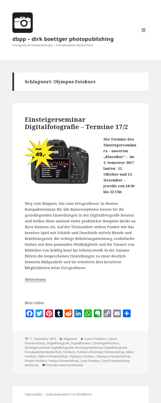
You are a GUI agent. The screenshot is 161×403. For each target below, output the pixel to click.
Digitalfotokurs (81, 343)
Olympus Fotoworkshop (113, 356)
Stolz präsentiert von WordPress (69, 394)
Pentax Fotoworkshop (64, 361)
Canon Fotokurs (96, 339)
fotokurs (69, 352)
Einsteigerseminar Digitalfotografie (49, 348)
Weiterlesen (35, 279)
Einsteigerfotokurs (106, 343)
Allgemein (70, 339)
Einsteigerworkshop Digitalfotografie (101, 348)
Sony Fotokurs (90, 361)
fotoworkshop (115, 352)
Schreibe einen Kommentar (65, 365)
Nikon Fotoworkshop (53, 356)
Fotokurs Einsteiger (90, 352)
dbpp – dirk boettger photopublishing (63, 38)
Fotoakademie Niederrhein (43, 352)
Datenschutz (33, 394)
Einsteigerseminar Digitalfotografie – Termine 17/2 (76, 123)
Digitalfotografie (58, 343)
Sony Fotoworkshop (116, 361)
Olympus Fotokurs (82, 356)
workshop (32, 365)
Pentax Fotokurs (36, 361)
